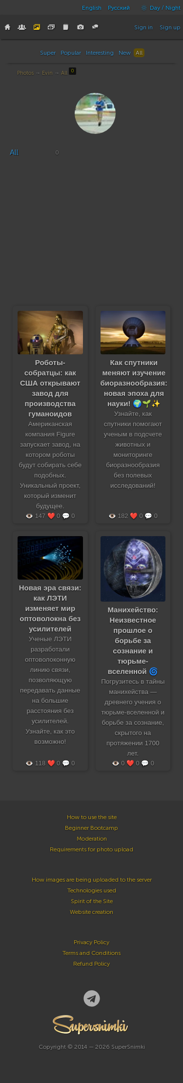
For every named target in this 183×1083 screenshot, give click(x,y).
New (125, 52)
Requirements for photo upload (91, 849)
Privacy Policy (91, 942)
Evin (47, 73)
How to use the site (92, 817)
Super (48, 52)
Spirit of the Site (92, 901)
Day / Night (158, 7)
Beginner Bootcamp (91, 827)
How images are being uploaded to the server (92, 879)
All (139, 52)
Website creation (91, 912)
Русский (119, 7)
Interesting (100, 52)
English (92, 7)
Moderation (92, 838)
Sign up (170, 27)
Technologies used (91, 890)
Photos (25, 73)
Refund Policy (91, 963)
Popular (71, 52)
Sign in (143, 27)
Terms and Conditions (91, 953)
